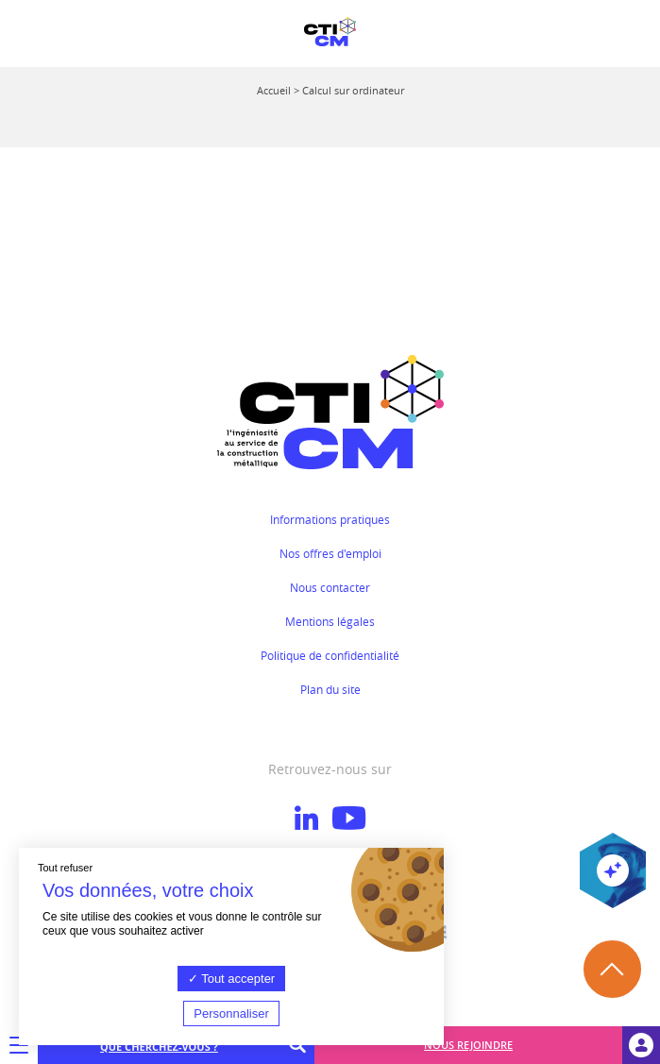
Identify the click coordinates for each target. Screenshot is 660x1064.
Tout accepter (231, 978)
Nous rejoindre (468, 1045)
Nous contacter (330, 587)
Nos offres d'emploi (330, 553)
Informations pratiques (330, 519)
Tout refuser (65, 867)
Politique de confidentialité (330, 655)
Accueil (274, 90)
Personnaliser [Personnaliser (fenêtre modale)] (231, 1013)
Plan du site (330, 689)
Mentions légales (330, 621)
